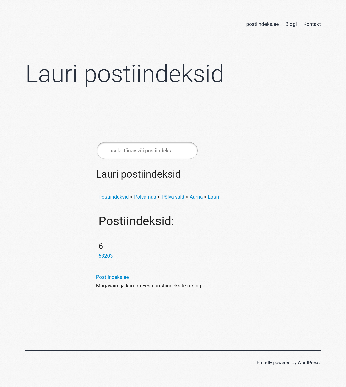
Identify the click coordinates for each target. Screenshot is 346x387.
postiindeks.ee (262, 24)
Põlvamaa (145, 197)
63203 (106, 256)
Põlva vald (173, 197)
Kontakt (312, 24)
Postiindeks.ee (112, 277)
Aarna (196, 197)
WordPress (309, 362)
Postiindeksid (114, 197)
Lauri (213, 197)
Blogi (291, 24)
